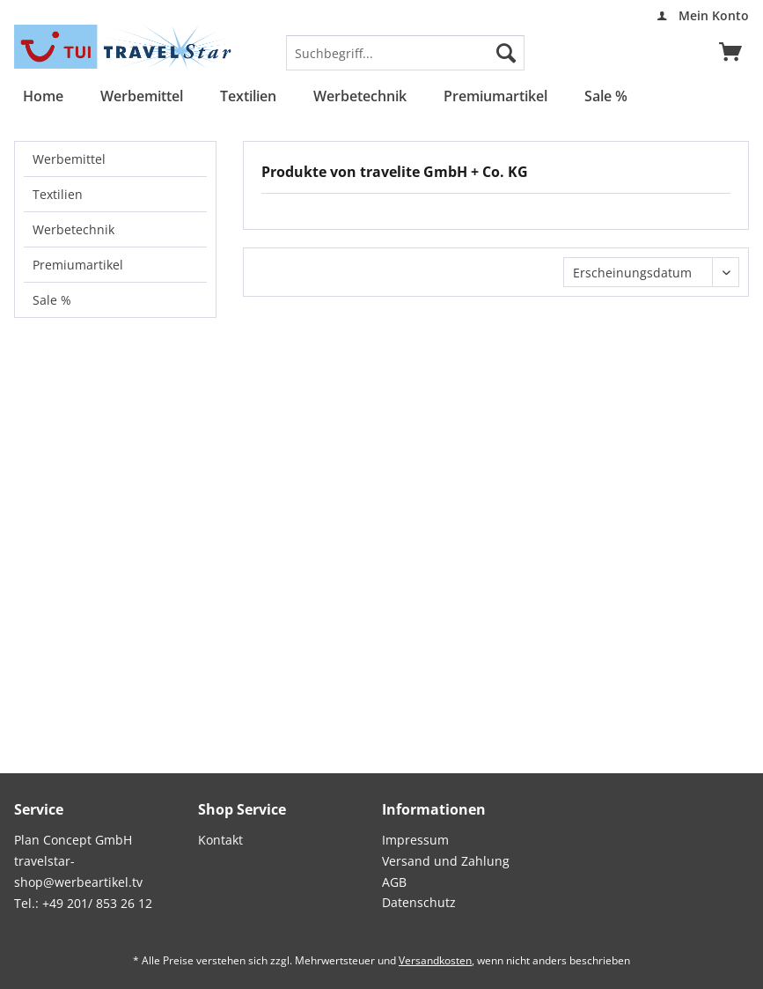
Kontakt (220, 839)
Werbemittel (69, 159)
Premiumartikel (78, 264)
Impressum (415, 839)
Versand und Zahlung (446, 860)
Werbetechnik (73, 229)
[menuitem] (698, 16)
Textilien (58, 194)
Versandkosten (435, 960)
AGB (394, 882)
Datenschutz (419, 902)
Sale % (52, 300)
